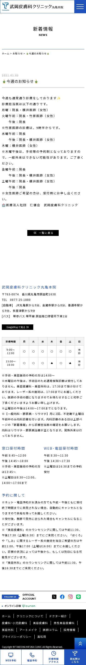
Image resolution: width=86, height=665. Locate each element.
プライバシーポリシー (17, 636)
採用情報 (69, 630)
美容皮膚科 (40, 623)
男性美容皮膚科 (64, 623)
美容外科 (8, 630)
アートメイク (28, 630)
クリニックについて (30, 616)
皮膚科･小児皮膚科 (14, 623)
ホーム (6, 616)
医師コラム (50, 630)
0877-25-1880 (20, 300)
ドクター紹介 (58, 616)
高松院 (41, 636)
